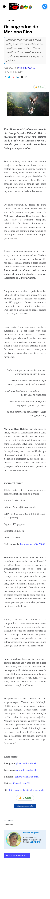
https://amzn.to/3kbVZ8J (32, 544)
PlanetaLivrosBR (21, 783)
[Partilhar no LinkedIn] (17, 77)
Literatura (9, 21)
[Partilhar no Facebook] (5, 77)
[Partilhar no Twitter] (9, 77)
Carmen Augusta (31, 833)
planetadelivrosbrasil (26, 763)
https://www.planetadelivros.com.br (26, 790)
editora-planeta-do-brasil (27, 776)
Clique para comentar (25, 806)
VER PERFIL (35, 842)
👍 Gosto (39, 87)
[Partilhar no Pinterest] (13, 77)
